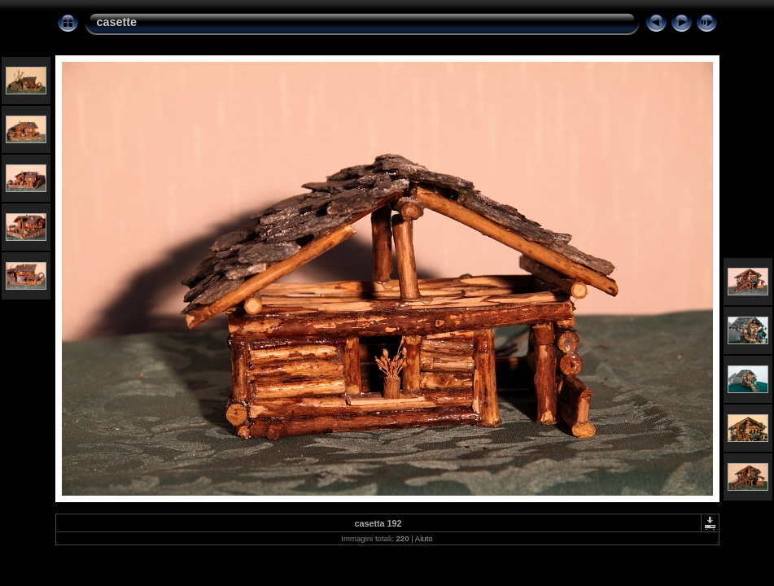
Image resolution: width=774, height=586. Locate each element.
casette (117, 21)
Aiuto (424, 538)
